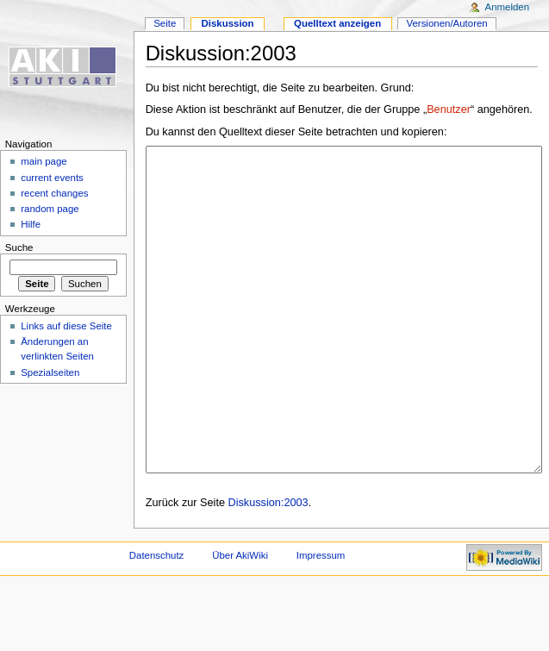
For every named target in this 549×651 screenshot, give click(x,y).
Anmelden (507, 7)
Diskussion (227, 23)
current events (52, 177)
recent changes (54, 193)
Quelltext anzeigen (337, 23)
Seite (164, 23)
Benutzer (449, 109)
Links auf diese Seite (66, 326)
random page (50, 208)
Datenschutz (156, 620)
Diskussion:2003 (268, 567)
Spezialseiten (50, 372)
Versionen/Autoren (446, 23)
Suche (19, 247)
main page (44, 161)
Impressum (321, 620)
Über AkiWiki (240, 620)
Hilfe (31, 224)
